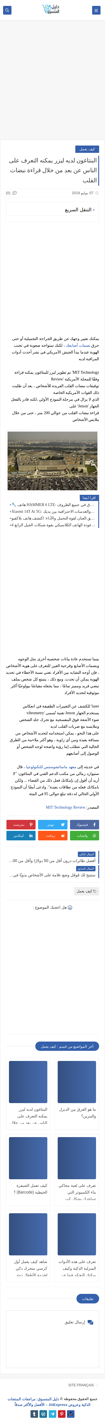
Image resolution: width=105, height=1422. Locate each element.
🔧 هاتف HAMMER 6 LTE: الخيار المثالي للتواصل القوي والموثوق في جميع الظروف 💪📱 (53, 505)
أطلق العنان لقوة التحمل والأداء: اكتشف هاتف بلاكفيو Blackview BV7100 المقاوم (53, 518)
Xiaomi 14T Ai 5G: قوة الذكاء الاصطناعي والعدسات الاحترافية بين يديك (53, 511)
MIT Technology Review (65, 807)
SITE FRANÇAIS (81, 1385)
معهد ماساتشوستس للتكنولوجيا (51, 767)
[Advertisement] (52, 82)
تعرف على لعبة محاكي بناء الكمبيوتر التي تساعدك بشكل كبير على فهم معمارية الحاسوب (77, 1199)
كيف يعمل (87, 149)
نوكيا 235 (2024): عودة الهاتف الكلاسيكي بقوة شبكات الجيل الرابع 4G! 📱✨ (53, 525)
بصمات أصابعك (78, 345)
